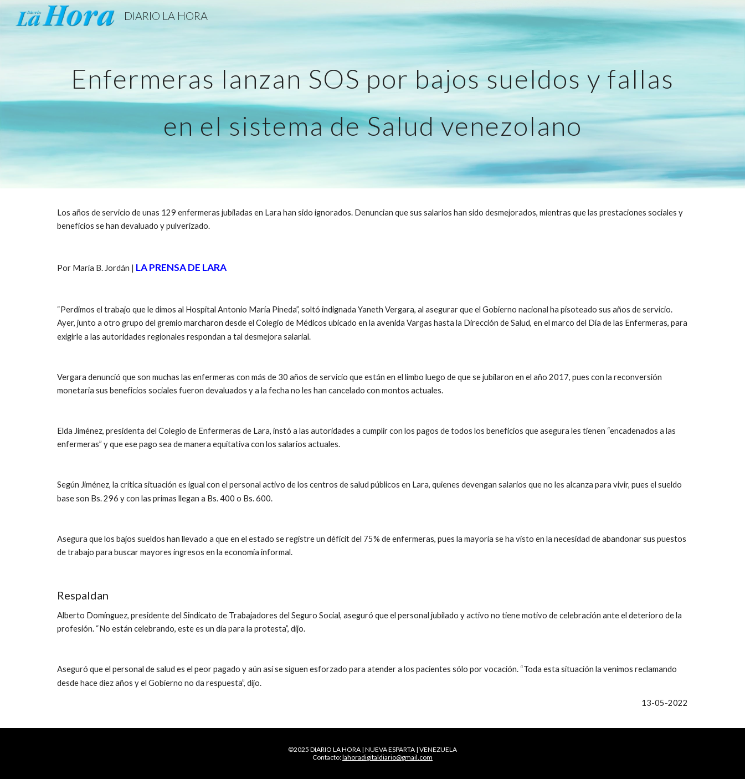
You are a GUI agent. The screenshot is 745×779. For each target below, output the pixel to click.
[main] (372, 94)
